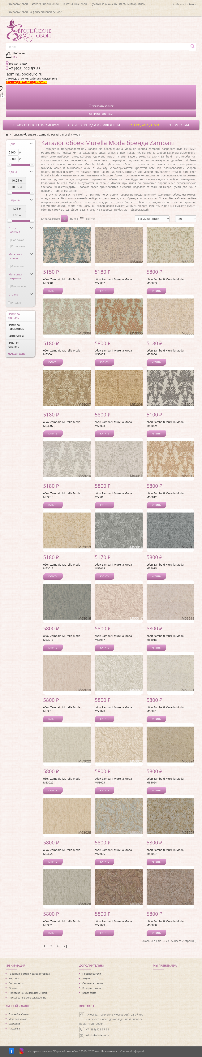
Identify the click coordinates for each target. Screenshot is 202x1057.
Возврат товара (91, 988)
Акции (86, 979)
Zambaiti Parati (49, 134)
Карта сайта (89, 993)
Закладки (14, 1024)
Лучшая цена (16, 354)
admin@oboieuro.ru (97, 1035)
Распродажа (16, 336)
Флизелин (17, 266)
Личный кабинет (19, 1014)
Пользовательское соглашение (27, 998)
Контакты (14, 979)
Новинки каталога (13, 344)
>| (65, 946)
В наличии (18, 246)
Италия (16, 302)
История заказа (18, 1019)
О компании (16, 983)
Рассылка (14, 1029)
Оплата (13, 988)
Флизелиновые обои (45, 4)
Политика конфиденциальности (28, 993)
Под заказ (17, 240)
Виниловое (18, 286)
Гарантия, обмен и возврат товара (29, 974)
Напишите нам (101, 114)
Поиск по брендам (24, 134)
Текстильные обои (74, 4)
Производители (91, 974)
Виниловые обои (17, 4)
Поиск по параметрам (16, 326)
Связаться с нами (92, 983)
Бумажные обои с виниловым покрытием (118, 4)
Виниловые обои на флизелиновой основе (34, 12)
